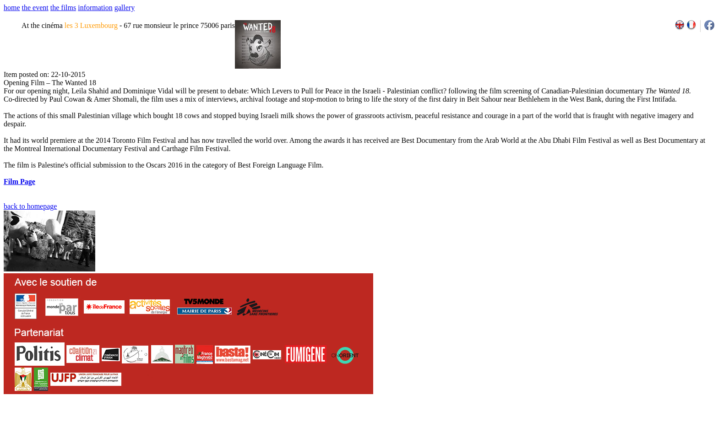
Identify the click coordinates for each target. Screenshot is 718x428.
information (95, 7)
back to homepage (30, 206)
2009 (612, 425)
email (74, 425)
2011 (632, 425)
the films (63, 7)
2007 (592, 425)
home (12, 7)
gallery (124, 7)
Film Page (19, 181)
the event (35, 7)
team (165, 425)
